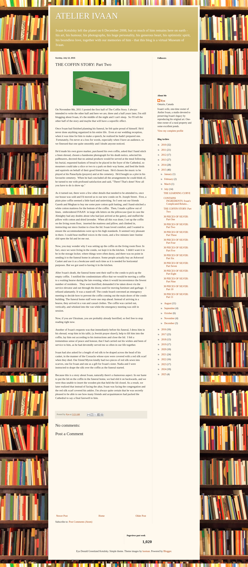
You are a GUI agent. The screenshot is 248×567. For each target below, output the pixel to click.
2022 (164, 359)
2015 (164, 169)
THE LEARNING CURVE (177, 193)
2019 (164, 344)
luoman (146, 551)
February (169, 179)
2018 (164, 339)
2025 (164, 374)
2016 (164, 329)
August (168, 303)
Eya (163, 100)
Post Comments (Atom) (80, 522)
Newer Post (62, 516)
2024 (164, 369)
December (169, 323)
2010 (164, 144)
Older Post (141, 516)
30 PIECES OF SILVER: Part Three (176, 233)
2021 (164, 354)
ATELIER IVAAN (86, 15)
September (169, 308)
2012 (164, 155)
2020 (164, 349)
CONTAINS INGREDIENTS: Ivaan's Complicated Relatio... (177, 201)
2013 (164, 159)
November (169, 318)
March (167, 184)
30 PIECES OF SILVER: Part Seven (176, 264)
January (168, 174)
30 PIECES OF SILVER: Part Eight (176, 272)
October (168, 313)
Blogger (167, 551)
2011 (164, 150)
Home (102, 516)
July (166, 189)
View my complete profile (170, 131)
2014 (164, 165)
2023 (164, 364)
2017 (164, 334)
